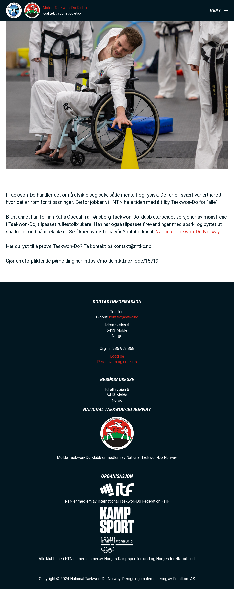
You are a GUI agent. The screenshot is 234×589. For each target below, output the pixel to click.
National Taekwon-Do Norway (187, 232)
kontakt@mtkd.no (123, 317)
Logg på (117, 356)
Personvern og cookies (117, 361)
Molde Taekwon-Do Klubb (65, 7)
